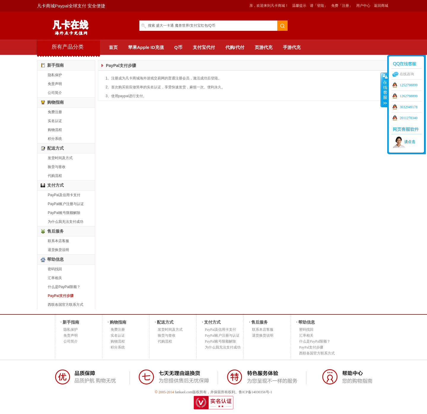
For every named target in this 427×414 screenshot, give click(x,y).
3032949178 (409, 107)
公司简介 (55, 93)
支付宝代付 (204, 47)
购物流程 (55, 130)
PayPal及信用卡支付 (64, 195)
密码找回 (55, 269)
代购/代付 (234, 47)
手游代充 (292, 47)
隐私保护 (55, 75)
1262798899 (409, 96)
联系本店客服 (58, 241)
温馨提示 (299, 6)
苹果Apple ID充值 (146, 47)
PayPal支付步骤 (61, 296)
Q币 (178, 47)
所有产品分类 (68, 47)
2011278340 (409, 118)
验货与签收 (57, 167)
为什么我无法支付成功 (65, 222)
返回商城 (381, 6)
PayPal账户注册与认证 (66, 204)
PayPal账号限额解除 (64, 213)
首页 (113, 47)
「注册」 (345, 6)
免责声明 (55, 84)
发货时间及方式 (60, 158)
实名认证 (55, 121)
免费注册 (55, 112)
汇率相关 (55, 278)
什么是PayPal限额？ (64, 287)
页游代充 (264, 47)
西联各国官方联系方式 (65, 305)
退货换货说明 (58, 250)
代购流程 (55, 176)
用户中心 (363, 6)
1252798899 (409, 85)
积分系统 (55, 139)
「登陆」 (320, 6)
